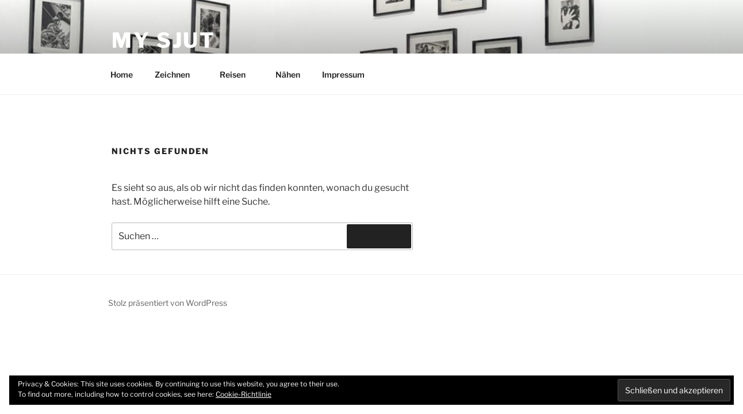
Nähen (287, 74)
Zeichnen (178, 74)
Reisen (238, 74)
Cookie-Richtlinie (243, 394)
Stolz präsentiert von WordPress (167, 303)
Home (121, 74)
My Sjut (164, 40)
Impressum (343, 74)
